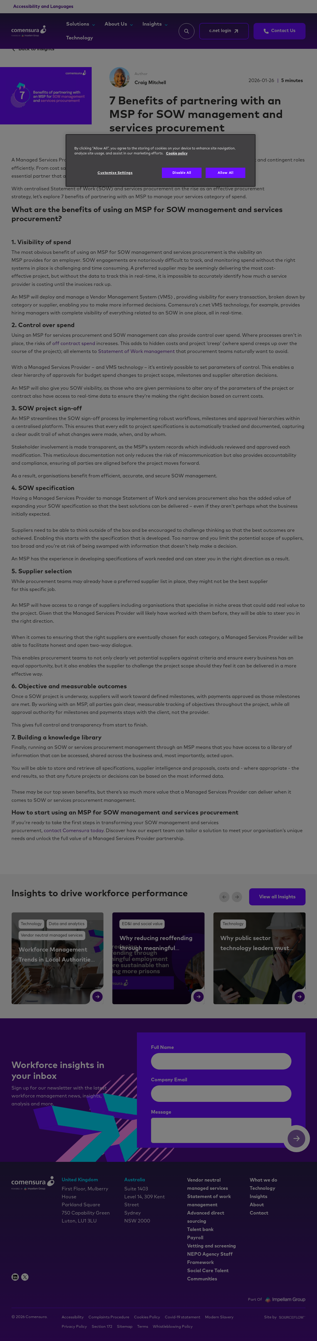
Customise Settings (115, 172)
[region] (161, 160)
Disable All (181, 172)
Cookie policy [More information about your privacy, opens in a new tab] (176, 153)
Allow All (225, 172)
